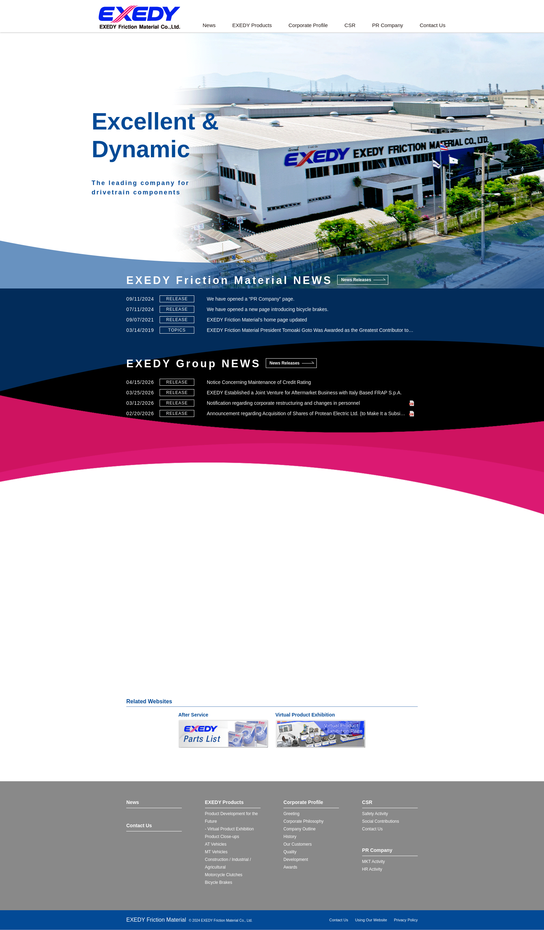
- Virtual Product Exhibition (229, 829)
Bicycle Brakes (218, 882)
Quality (289, 851)
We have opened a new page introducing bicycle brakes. (268, 309)
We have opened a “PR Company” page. (251, 299)
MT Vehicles (216, 851)
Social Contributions (380, 821)
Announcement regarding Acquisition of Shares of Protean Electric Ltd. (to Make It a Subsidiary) (310, 413)
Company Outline (299, 829)
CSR (350, 25)
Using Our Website (371, 920)
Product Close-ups (222, 836)
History (289, 836)
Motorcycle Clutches (224, 874)
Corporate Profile (308, 25)
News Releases (356, 279)
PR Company (387, 25)
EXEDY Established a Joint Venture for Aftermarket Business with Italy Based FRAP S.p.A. (304, 392)
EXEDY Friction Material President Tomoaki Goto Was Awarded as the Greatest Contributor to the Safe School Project (310, 330)
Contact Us (432, 25)
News (209, 25)
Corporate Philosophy (303, 821)
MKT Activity (373, 861)
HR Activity (372, 869)
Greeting (291, 813)
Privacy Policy (406, 920)
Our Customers (297, 844)
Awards (290, 867)
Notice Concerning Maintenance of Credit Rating (259, 382)
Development (295, 859)
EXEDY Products (252, 25)
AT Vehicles (216, 844)
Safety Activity (375, 813)
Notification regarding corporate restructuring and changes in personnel (283, 403)
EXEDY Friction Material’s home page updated (257, 319)
